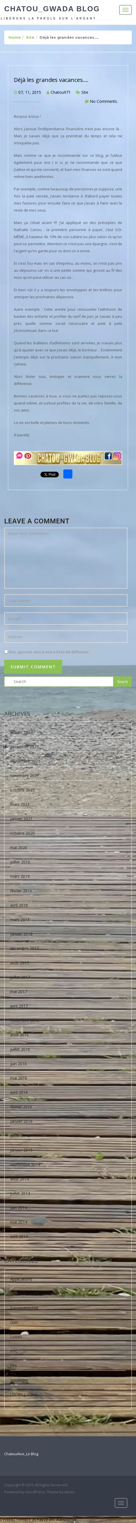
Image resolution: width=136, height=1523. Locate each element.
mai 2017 (18, 991)
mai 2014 (18, 1222)
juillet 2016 (20, 1049)
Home (14, 37)
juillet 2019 (20, 862)
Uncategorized (23, 1394)
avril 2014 (19, 1236)
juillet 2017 (20, 977)
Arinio (69, 1491)
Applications (21, 1279)
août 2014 (19, 1179)
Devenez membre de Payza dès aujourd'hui (38, 1519)
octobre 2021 (22, 790)
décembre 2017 (24, 948)
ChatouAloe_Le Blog (21, 1453)
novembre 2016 (24, 1020)
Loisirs (16, 1336)
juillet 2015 (20, 1135)
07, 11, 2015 (29, 92)
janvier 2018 (21, 934)
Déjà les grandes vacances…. (51, 80)
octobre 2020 (22, 833)
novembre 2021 (24, 775)
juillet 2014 (20, 1193)
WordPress (35, 1491)
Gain (14, 1322)
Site (30, 37)
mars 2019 (20, 876)
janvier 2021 (21, 818)
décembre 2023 (24, 746)
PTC (14, 1351)
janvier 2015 (21, 1150)
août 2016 (19, 1034)
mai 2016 (18, 1078)
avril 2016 (19, 1092)
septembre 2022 (25, 761)
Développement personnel (34, 1293)
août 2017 (19, 962)
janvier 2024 (21, 732)
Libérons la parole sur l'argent (48, 18)
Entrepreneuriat (24, 1308)
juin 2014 (18, 1207)
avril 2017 (19, 1006)
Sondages (19, 1380)
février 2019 (21, 890)
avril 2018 (19, 905)
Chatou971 (61, 92)
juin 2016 (18, 1063)
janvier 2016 (21, 1121)
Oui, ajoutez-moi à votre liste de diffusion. (47, 651)
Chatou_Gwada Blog (52, 9)
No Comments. (104, 101)
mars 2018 (20, 919)
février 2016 (21, 1106)
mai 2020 (18, 847)
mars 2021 (20, 804)
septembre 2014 (25, 1164)
